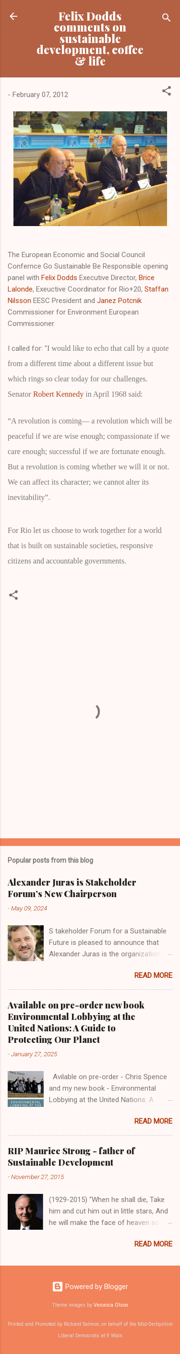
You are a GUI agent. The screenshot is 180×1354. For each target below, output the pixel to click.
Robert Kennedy (58, 394)
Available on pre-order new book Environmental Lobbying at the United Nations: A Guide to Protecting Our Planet (76, 1022)
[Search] (166, 19)
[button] (166, 92)
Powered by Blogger (90, 1286)
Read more (153, 975)
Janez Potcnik (119, 300)
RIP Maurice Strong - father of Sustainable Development (71, 1156)
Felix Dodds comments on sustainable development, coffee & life (90, 38)
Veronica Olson (111, 1305)
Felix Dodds (59, 277)
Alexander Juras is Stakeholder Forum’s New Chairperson (72, 888)
